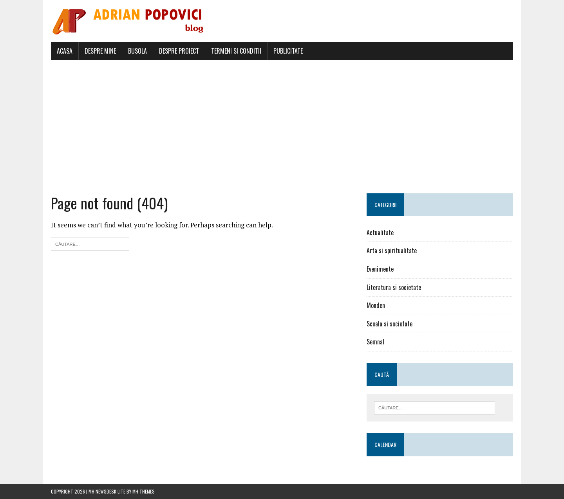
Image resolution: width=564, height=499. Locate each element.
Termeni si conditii (236, 51)
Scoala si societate (389, 323)
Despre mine (100, 51)
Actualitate (380, 232)
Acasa (64, 51)
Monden (376, 305)
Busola (137, 51)
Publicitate (288, 51)
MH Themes (143, 491)
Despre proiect (179, 51)
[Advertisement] (282, 127)
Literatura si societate (394, 287)
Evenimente (380, 269)
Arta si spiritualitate (392, 250)
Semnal (375, 341)
